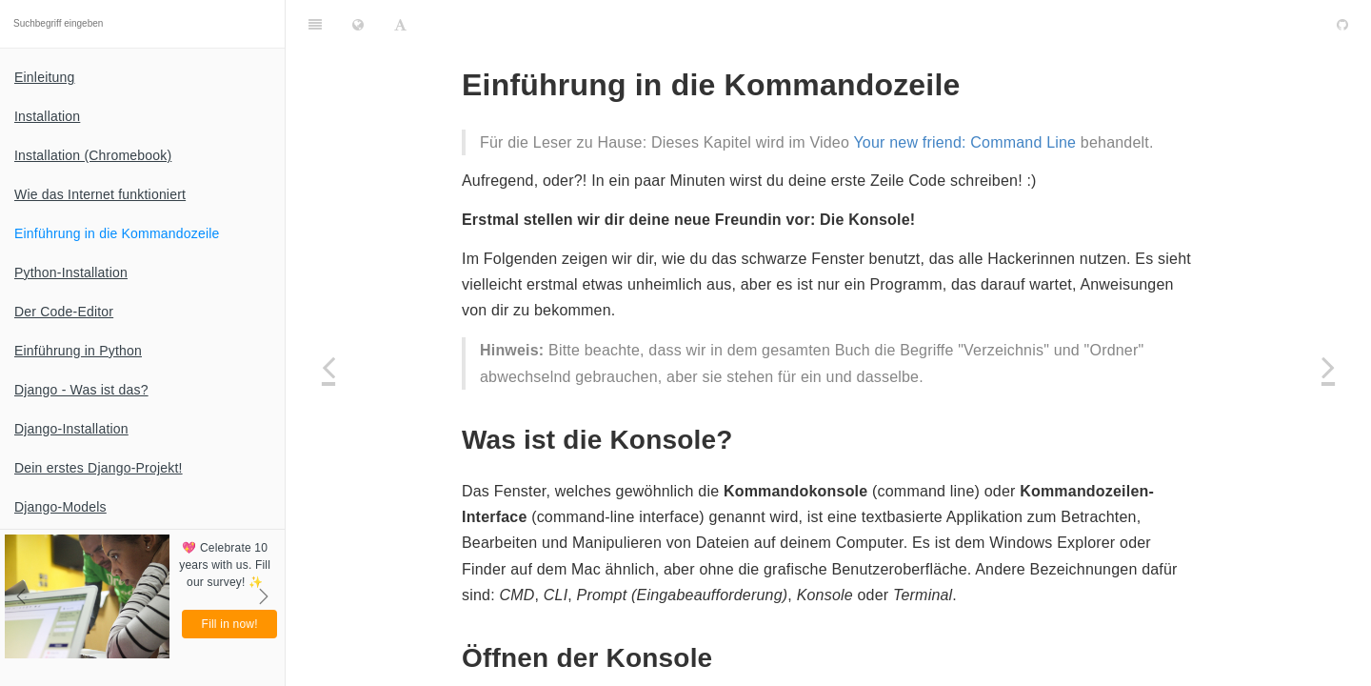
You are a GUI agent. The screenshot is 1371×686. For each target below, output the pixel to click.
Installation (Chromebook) (92, 155)
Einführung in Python (78, 350)
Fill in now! (230, 624)
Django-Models (60, 506)
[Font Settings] (400, 24)
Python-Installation (71, 272)
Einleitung (44, 77)
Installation (47, 116)
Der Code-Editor (63, 311)
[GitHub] (1342, 24)
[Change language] (358, 24)
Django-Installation (71, 428)
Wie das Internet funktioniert (100, 194)
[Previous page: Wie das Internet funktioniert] (328, 367)
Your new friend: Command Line (964, 142)
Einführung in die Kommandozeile (117, 233)
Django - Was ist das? (81, 389)
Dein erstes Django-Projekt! (98, 467)
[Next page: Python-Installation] (1328, 367)
